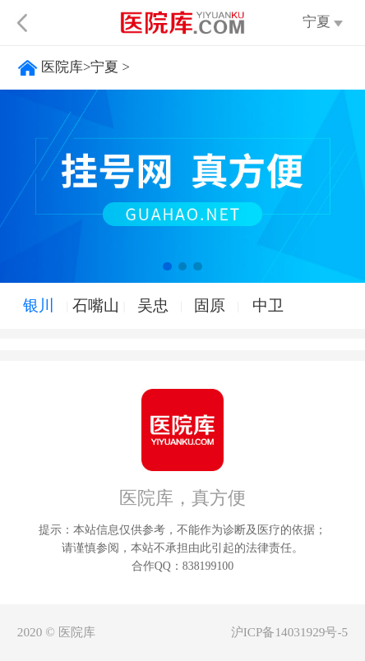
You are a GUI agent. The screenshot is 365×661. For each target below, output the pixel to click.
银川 (38, 305)
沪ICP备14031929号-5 (289, 632)
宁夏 (104, 67)
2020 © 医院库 (56, 632)
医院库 (62, 67)
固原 (209, 305)
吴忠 (153, 305)
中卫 (268, 305)
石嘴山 (95, 305)
